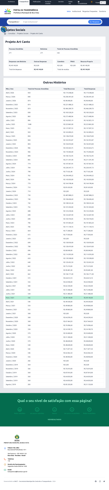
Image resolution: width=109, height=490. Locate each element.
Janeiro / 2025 (11, 144)
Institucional (76, 11)
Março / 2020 (10, 353)
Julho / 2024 (10, 168)
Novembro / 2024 (12, 152)
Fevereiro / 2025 (11, 140)
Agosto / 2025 (11, 116)
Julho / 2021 (10, 290)
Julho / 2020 (10, 337)
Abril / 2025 (10, 132)
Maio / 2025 (10, 128)
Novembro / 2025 (12, 108)
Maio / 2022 (10, 270)
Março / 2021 (10, 305)
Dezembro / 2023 (12, 195)
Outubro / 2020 (11, 325)
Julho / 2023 (10, 215)
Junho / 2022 (10, 266)
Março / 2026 (10, 97)
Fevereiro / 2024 (11, 187)
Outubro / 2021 (11, 278)
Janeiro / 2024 (11, 191)
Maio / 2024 (10, 175)
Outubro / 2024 (11, 156)
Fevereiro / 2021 (11, 309)
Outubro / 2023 (11, 203)
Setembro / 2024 (11, 160)
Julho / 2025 (10, 120)
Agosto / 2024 (11, 164)
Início (69, 11)
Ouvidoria (102, 11)
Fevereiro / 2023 (11, 235)
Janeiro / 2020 (11, 361)
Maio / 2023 (10, 223)
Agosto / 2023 (11, 211)
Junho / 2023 (10, 219)
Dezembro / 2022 (12, 242)
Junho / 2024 (10, 171)
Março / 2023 (10, 231)
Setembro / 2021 (11, 282)
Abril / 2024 (10, 179)
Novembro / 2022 (12, 246)
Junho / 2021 (10, 294)
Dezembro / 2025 (12, 104)
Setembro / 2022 (11, 254)
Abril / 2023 (10, 227)
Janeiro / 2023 (11, 238)
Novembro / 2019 (12, 369)
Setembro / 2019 (11, 376)
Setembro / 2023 (11, 207)
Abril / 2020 (10, 349)
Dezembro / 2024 (12, 148)
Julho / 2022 (10, 262)
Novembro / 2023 (12, 199)
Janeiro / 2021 (11, 313)
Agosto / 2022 (11, 258)
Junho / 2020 (10, 341)
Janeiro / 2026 (11, 101)
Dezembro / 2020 (12, 317)
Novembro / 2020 (12, 321)
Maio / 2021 (10, 298)
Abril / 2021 (10, 302)
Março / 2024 (10, 183)
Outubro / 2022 (11, 250)
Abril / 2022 (10, 274)
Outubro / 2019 (11, 372)
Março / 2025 (10, 136)
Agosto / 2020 (11, 333)
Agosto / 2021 (11, 286)
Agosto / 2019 (11, 384)
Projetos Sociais (22, 33)
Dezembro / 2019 (12, 365)
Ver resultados (54, 419)
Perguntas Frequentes (89, 11)
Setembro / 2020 (11, 329)
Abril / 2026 (10, 93)
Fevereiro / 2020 (11, 357)
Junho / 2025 (10, 124)
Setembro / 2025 (11, 112)
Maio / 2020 (10, 345)
